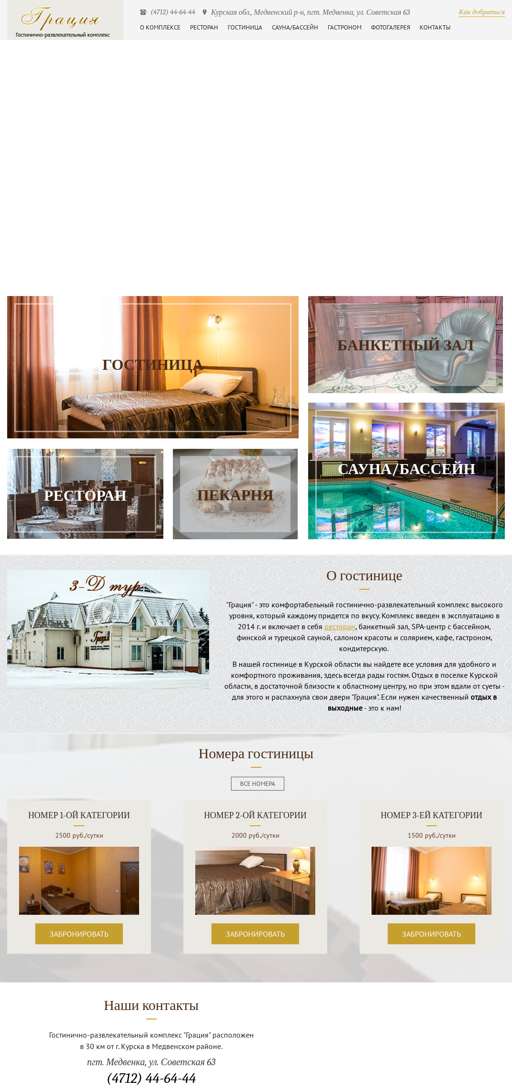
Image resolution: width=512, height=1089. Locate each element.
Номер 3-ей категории (431, 816)
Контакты (435, 27)
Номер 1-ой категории (79, 816)
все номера (257, 784)
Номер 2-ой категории (255, 816)
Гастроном (344, 27)
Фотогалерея (390, 27)
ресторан (339, 626)
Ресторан (204, 27)
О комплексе (160, 27)
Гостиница (245, 27)
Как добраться (482, 12)
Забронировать (79, 934)
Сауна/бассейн (295, 27)
